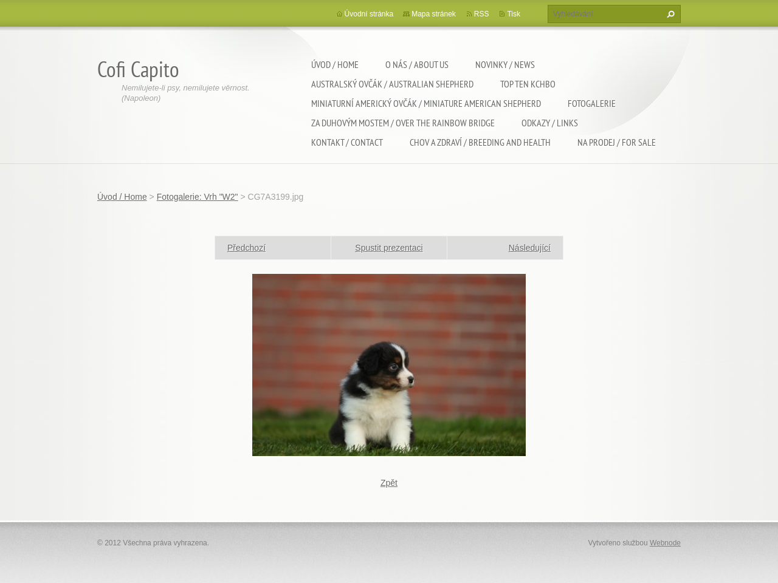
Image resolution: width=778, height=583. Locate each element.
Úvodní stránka (369, 14)
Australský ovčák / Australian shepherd (392, 84)
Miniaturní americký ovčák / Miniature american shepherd (426, 103)
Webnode (665, 543)
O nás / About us (417, 64)
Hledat (669, 14)
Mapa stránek (433, 14)
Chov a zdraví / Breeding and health (480, 142)
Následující (530, 248)
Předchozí (246, 248)
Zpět (389, 483)
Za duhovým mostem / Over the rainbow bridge (403, 123)
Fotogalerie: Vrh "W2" (197, 197)
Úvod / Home (335, 64)
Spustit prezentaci (388, 248)
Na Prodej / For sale (616, 142)
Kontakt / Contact (347, 142)
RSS (481, 14)
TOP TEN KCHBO (528, 84)
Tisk (513, 14)
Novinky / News (505, 64)
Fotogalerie (592, 103)
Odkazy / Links (550, 123)
